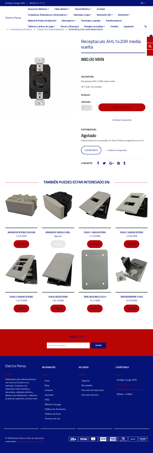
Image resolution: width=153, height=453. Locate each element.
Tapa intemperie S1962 (131, 296)
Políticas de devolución (55, 409)
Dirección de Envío (90, 394)
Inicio (47, 380)
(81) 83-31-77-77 (37, 3)
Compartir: (87, 163)
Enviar (98, 345)
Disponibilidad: (88, 129)
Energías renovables (93, 26)
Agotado (58, 244)
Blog (47, 385)
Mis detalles (87, 385)
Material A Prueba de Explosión (42, 20)
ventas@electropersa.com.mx (130, 389)
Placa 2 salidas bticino (131, 232)
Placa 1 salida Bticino (95, 232)
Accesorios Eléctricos (37, 9)
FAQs (47, 399)
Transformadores (114, 20)
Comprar (21, 244)
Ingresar (86, 380)
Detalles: (85, 95)
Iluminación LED (104, 14)
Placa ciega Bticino (58, 296)
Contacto (114, 26)
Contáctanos (91, 150)
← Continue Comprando (116, 150)
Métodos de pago (53, 404)
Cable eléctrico (61, 9)
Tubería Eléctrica (82, 9)
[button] (143, 3)
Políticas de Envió (53, 413)
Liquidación (129, 26)
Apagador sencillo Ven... (58, 232)
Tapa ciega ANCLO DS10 (95, 296)
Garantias (49, 394)
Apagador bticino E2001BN (21, 232)
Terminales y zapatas (90, 20)
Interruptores (68, 20)
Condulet (101, 9)
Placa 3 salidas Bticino (21, 296)
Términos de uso (52, 418)
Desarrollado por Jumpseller (30, 441)
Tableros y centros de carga (40, 26)
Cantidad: (86, 102)
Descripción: (87, 76)
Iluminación (123, 14)
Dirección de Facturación (93, 390)
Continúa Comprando (121, 119)
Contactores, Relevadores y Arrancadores (47, 14)
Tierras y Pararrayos (69, 26)
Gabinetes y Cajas (82, 14)
